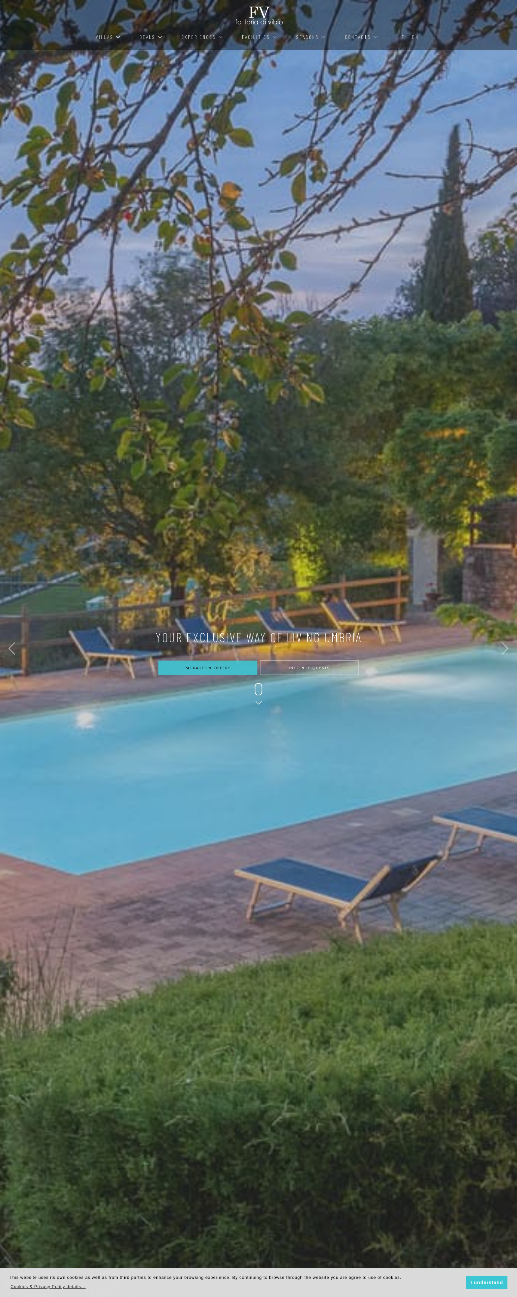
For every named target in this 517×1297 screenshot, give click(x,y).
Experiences (202, 37)
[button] (48, 1287)
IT (402, 37)
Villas (108, 37)
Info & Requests (309, 668)
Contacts (362, 37)
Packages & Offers (208, 668)
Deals (151, 37)
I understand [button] (487, 1282)
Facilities (260, 37)
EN (415, 37)
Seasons (311, 37)
